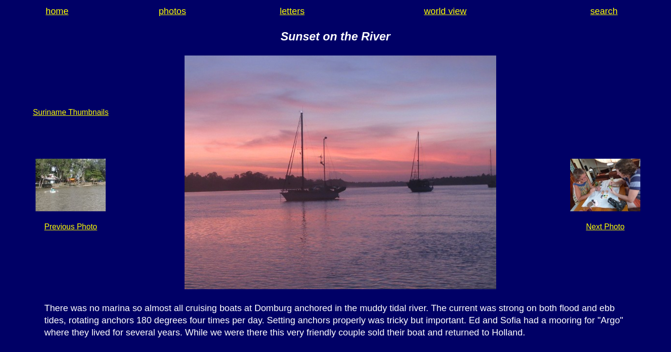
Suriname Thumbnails (71, 112)
